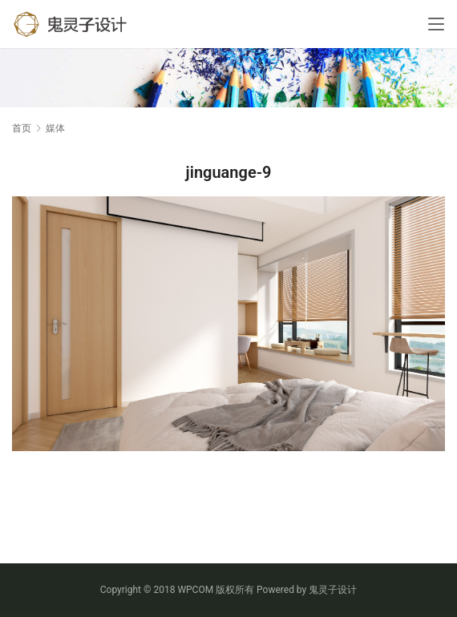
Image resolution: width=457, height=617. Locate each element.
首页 (21, 128)
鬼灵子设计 (333, 589)
